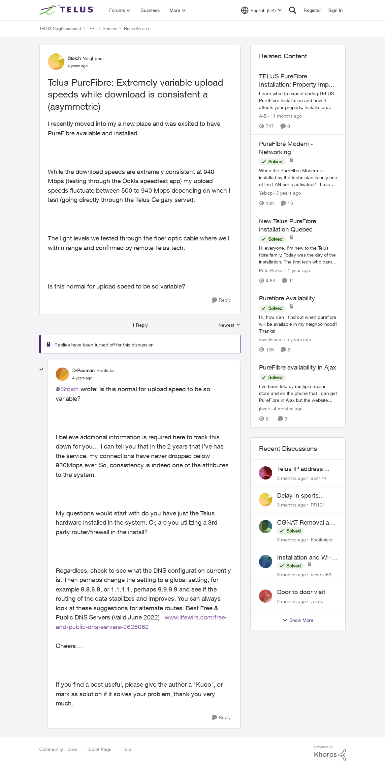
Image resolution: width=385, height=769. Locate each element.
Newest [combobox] (229, 325)
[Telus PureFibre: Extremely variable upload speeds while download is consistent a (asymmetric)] (82, 378)
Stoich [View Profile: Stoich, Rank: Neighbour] (74, 58)
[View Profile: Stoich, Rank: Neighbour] (56, 61)
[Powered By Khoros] (330, 753)
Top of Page (99, 749)
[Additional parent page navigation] (92, 28)
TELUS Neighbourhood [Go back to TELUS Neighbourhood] (60, 28)
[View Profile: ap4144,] (265, 473)
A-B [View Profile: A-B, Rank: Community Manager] (263, 116)
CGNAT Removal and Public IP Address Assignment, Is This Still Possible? (306, 523)
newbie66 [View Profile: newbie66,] (321, 574)
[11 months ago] (285, 115)
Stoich (70, 389)
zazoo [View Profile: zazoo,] (317, 601)
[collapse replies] (42, 369)
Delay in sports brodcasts (298, 496)
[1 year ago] (297, 270)
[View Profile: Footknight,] (265, 526)
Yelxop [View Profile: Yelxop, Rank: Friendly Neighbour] (266, 193)
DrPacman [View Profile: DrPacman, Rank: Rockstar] (83, 370)
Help (126, 749)
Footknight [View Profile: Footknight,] (322, 539)
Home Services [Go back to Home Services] (137, 28)
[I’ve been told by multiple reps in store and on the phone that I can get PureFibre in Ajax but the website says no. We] (298, 393)
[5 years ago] (297, 339)
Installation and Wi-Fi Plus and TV (306, 558)
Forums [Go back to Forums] (110, 28)
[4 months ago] (287, 408)
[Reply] (221, 300)
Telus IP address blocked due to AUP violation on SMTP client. (305, 469)
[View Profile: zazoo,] (265, 596)
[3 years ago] (287, 193)
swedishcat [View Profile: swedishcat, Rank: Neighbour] (271, 339)
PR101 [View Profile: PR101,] (318, 505)
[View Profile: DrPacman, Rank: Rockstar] (62, 374)
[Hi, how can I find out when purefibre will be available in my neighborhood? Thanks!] (298, 324)
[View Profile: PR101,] (265, 499)
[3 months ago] (291, 477)
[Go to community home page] (67, 10)
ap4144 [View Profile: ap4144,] (319, 478)
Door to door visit (301, 591)
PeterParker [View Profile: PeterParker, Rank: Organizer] (271, 270)
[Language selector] (261, 10)
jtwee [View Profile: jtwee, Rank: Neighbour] (264, 408)
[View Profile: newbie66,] (265, 561)
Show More (297, 620)
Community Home (58, 749)
